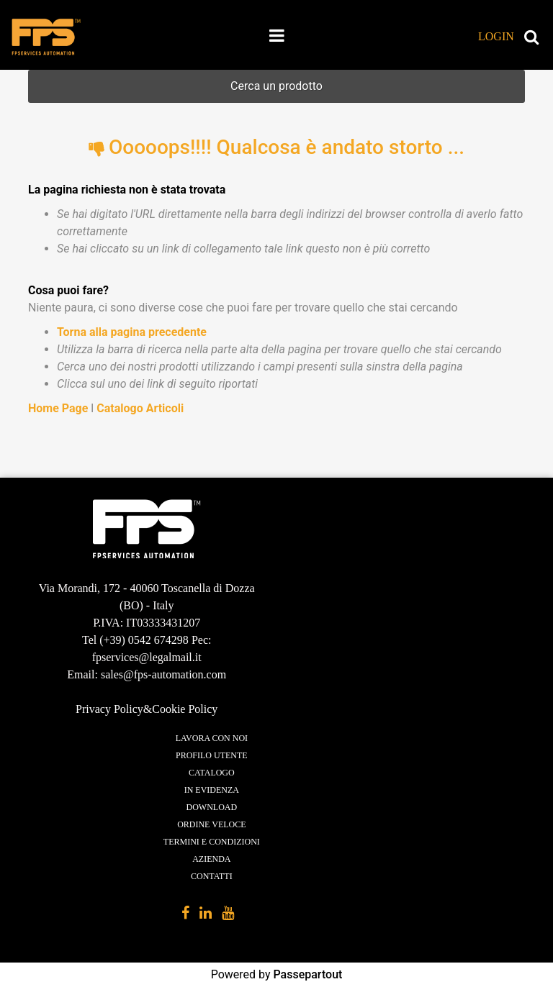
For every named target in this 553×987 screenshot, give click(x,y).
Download (212, 807)
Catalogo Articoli (140, 408)
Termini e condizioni (211, 842)
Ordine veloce (211, 824)
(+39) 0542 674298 (144, 640)
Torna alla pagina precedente (132, 332)
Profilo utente (212, 755)
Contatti (212, 876)
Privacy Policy (109, 709)
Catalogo (212, 773)
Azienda (211, 859)
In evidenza (211, 790)
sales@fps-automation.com (163, 674)
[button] (486, 36)
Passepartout (307, 974)
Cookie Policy (184, 709)
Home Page (59, 408)
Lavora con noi (212, 738)
